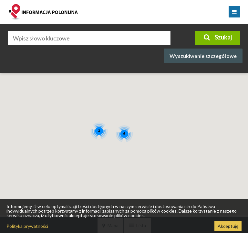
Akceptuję (228, 226)
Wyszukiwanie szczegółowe (203, 56)
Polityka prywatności (27, 226)
